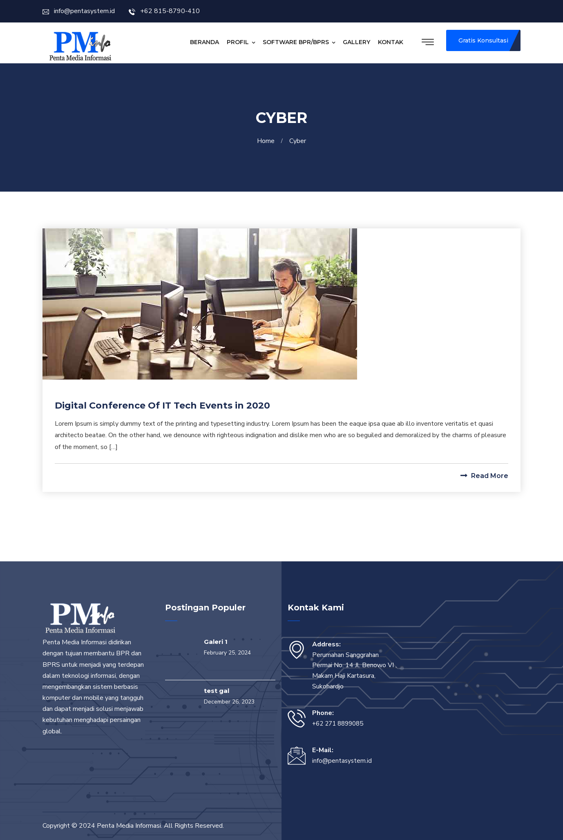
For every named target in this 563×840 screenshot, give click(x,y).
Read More (484, 476)
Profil (238, 42)
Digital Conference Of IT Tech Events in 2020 (162, 405)
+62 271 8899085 (337, 723)
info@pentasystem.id (78, 11)
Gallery (356, 42)
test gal (216, 691)
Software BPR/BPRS (296, 42)
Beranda (204, 42)
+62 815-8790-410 (164, 11)
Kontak (390, 42)
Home (267, 140)
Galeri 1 (216, 642)
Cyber (297, 140)
